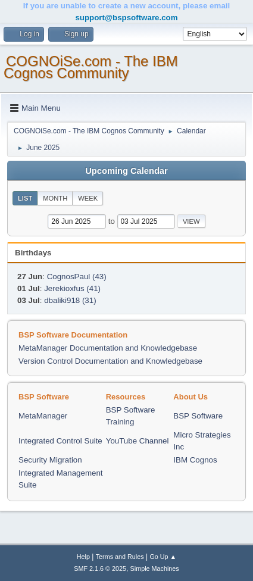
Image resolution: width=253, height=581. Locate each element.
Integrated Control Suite (60, 440)
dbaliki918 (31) (70, 300)
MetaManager (42, 415)
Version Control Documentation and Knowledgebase (110, 361)
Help (83, 556)
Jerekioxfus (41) (72, 288)
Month (55, 198)
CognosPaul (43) (77, 276)
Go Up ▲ (162, 556)
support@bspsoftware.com (126, 17)
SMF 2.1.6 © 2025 (100, 568)
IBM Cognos (195, 459)
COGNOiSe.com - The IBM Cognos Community (91, 67)
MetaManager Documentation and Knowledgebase (107, 347)
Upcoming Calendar (126, 171)
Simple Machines (154, 568)
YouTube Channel (137, 440)
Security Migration (50, 459)
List (25, 198)
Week (88, 198)
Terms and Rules (120, 556)
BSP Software (198, 415)
